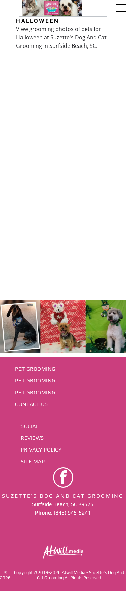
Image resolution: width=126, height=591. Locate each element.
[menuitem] (63, 369)
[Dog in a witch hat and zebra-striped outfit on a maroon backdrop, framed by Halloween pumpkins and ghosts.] (33, 262)
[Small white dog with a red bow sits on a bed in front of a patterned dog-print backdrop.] (33, 143)
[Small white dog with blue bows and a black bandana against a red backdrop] (33, 83)
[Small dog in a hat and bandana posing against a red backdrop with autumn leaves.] (93, 202)
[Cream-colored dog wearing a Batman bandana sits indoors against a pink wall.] (33, 202)
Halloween (37, 21)
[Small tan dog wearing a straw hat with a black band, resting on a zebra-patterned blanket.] (93, 83)
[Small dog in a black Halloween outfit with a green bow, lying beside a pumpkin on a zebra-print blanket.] (93, 143)
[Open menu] (121, 8)
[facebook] (63, 478)
